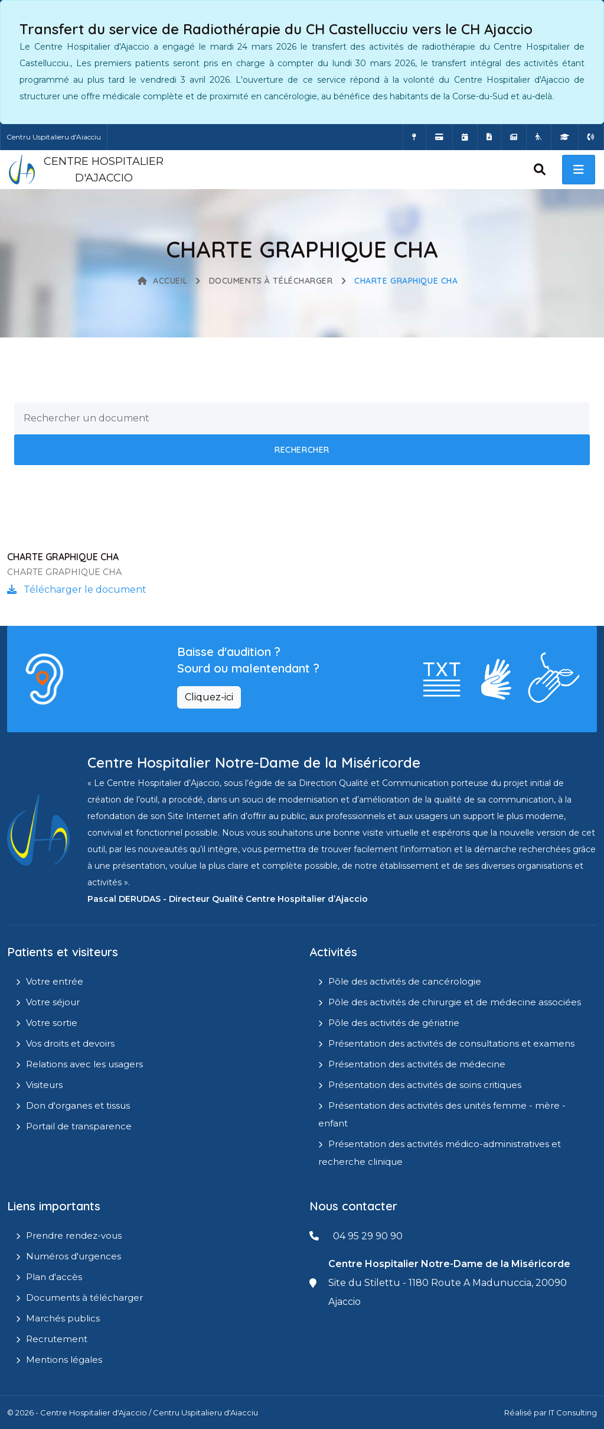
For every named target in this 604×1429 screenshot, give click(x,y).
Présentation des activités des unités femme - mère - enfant (442, 1114)
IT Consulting (573, 1412)
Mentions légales (64, 1359)
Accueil (162, 280)
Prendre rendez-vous (74, 1235)
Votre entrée (54, 981)
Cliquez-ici (209, 697)
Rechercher (302, 449)
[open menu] (578, 169)
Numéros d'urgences (73, 1256)
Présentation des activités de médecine (416, 1064)
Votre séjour (53, 1002)
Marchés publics (63, 1318)
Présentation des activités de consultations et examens (451, 1043)
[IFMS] (564, 137)
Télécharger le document (76, 589)
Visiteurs (44, 1084)
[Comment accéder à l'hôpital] (414, 137)
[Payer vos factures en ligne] (439, 137)
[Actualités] (513, 137)
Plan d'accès (54, 1276)
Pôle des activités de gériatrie (393, 1022)
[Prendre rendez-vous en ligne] (465, 137)
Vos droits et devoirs (70, 1043)
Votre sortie (51, 1022)
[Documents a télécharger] (489, 137)
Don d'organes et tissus (78, 1105)
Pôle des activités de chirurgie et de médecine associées (454, 1002)
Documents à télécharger (271, 280)
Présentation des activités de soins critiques (424, 1084)
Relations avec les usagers (84, 1064)
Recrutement (56, 1338)
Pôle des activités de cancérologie (404, 981)
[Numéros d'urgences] (591, 137)
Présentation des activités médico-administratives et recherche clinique (439, 1152)
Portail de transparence (79, 1126)
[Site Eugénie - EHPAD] (539, 137)
